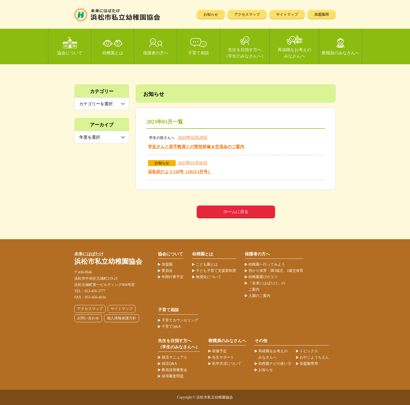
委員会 (167, 271)
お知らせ (210, 14)
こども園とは (207, 264)
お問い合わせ (88, 318)
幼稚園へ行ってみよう (266, 264)
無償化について (208, 277)
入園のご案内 (259, 296)
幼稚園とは (112, 53)
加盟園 (167, 264)
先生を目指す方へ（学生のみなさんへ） (245, 53)
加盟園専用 (309, 364)
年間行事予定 (173, 277)
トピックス (309, 351)
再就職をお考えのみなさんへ (294, 53)
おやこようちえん (314, 357)
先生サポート (223, 357)
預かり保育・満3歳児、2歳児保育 (275, 271)
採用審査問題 (173, 376)
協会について (69, 53)
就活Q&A (169, 364)
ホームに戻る (235, 211)
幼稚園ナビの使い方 (274, 364)
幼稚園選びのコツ (263, 277)
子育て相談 (198, 53)
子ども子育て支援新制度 (216, 271)
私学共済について (226, 364)
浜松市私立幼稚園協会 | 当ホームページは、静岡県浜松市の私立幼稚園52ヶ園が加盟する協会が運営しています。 (117, 14)
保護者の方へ (155, 53)
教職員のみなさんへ (340, 53)
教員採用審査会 (174, 370)
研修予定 (219, 351)
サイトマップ (287, 14)
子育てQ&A (171, 326)
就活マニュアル (174, 357)
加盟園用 (321, 14)
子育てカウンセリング (180, 320)
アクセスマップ (247, 14)
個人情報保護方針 (121, 318)
